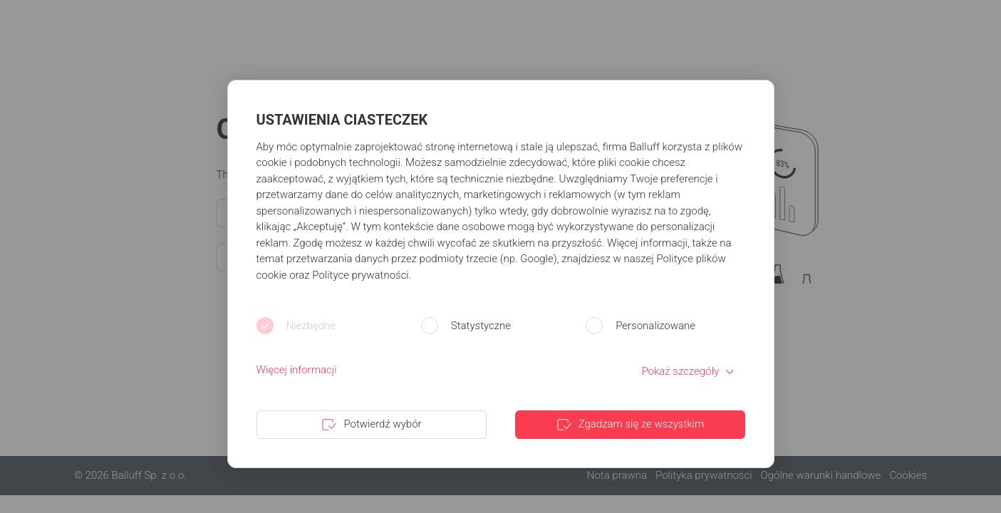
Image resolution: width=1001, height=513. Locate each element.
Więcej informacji (296, 369)
